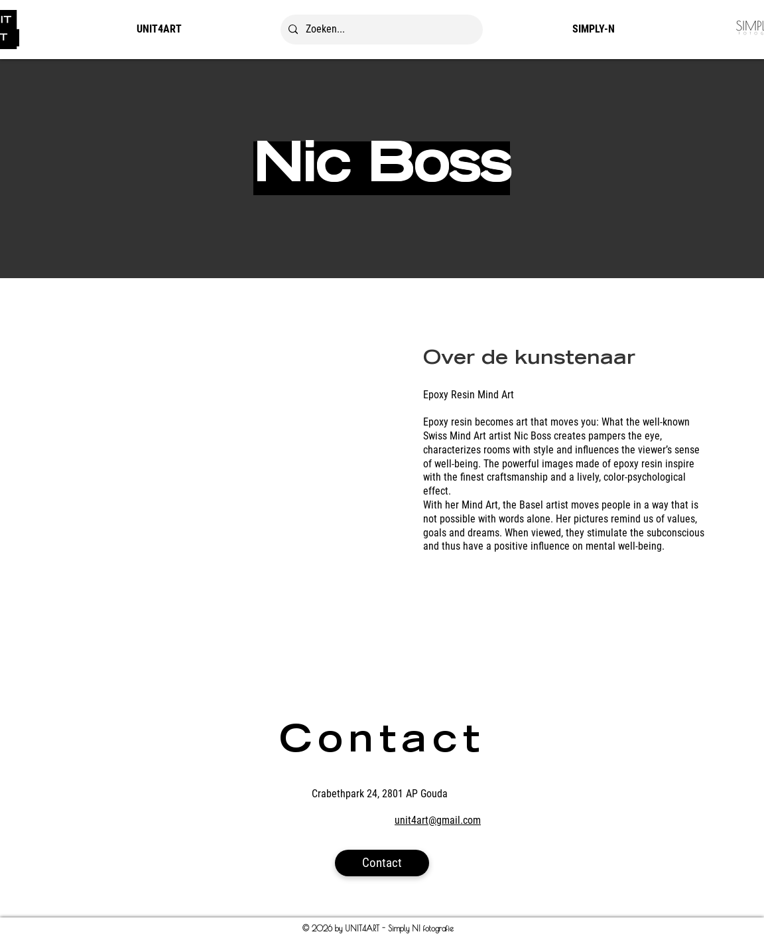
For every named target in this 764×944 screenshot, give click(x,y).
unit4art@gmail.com (438, 820)
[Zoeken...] (380, 29)
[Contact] (382, 863)
